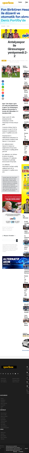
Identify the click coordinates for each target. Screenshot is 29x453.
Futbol (20, 2)
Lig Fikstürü (3, 419)
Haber (2, 406)
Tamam (21, 451)
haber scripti (3, 449)
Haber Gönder (15, 381)
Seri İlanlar (3, 424)
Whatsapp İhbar (15, 380)
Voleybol (3, 401)
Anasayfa (3, 26)
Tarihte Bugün (4, 421)
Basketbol (3, 400)
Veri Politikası (4, 381)
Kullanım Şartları (15, 378)
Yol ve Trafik (3, 414)
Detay (15, 451)
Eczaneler (3, 417)
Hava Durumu (4, 413)
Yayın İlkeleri (3, 380)
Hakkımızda (3, 378)
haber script (2, 451)
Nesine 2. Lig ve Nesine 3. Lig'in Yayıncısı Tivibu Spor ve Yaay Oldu (26, 143)
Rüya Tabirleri (4, 437)
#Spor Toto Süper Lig (7, 228)
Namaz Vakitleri (4, 416)
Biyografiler (3, 435)
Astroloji (2, 439)
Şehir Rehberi (4, 426)
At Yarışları (3, 405)
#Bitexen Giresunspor (7, 230)
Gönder (17, 240)
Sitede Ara (3, 432)
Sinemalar (3, 422)
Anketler (2, 434)
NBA (2, 408)
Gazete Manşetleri (5, 427)
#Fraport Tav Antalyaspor (8, 227)
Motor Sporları (4, 403)
